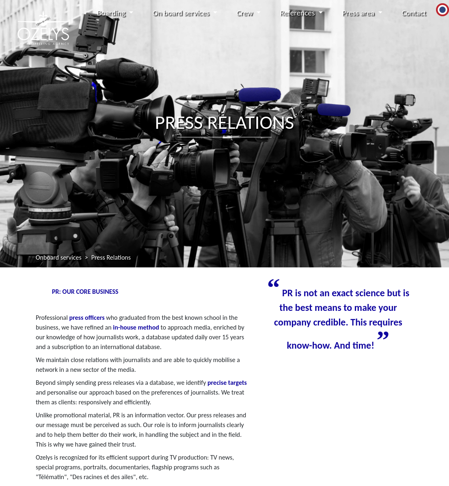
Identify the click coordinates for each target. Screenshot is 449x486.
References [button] (298, 12)
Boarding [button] (112, 12)
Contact (414, 12)
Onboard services (59, 257)
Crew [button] (246, 12)
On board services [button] (182, 12)
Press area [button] (359, 12)
